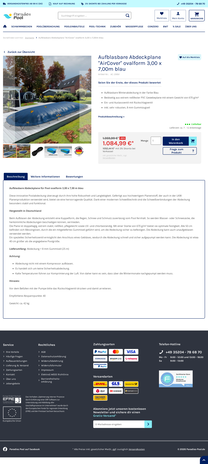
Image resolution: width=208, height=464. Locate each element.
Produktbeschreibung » (111, 116)
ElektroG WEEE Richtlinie (54, 374)
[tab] (15, 176)
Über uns (11, 379)
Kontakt (10, 374)
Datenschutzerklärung (53, 356)
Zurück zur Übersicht (21, 52)
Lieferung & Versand (17, 365)
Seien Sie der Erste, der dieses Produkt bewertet (129, 82)
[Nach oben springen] (204, 460)
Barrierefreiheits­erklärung (50, 380)
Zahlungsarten (14, 369)
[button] (9, 100)
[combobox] (94, 15)
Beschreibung (16, 176)
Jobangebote (13, 383)
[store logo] (17, 15)
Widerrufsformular (51, 365)
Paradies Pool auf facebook (21, 449)
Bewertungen (74, 176)
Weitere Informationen (45, 176)
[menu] (104, 28)
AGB (43, 351)
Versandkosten (109, 158)
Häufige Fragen (14, 356)
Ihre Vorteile (12, 351)
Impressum (47, 369)
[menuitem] (6, 28)
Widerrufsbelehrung (52, 360)
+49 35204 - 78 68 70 (184, 352)
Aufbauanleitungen (16, 360)
